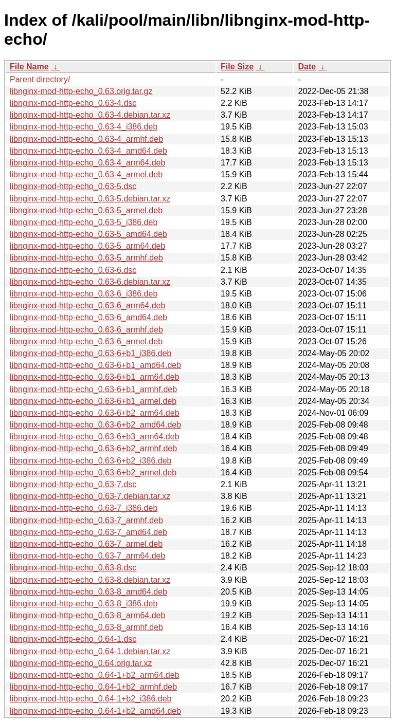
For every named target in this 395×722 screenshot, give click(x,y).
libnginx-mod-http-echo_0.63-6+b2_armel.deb (93, 472)
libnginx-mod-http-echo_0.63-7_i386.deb (83, 508)
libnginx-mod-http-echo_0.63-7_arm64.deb (87, 555)
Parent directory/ (40, 79)
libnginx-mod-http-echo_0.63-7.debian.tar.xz (90, 496)
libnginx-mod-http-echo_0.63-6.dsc (73, 270)
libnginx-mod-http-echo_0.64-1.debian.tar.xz (90, 651)
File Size (237, 66)
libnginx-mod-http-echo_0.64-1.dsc (73, 639)
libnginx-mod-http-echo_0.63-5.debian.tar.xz (90, 198)
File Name (29, 66)
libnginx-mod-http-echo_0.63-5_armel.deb (86, 210)
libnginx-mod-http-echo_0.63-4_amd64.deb (88, 150)
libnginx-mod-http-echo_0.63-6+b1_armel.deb (93, 401)
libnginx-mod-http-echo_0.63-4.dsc (73, 103)
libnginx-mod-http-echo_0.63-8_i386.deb (83, 603)
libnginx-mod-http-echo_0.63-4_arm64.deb (87, 162)
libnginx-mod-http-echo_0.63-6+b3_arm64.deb (94, 436)
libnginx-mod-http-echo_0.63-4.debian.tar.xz (90, 114)
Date (307, 66)
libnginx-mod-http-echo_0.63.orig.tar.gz (81, 91)
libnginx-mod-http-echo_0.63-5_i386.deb (83, 222)
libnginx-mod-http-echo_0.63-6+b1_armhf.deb (93, 389)
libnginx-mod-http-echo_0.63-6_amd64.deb (88, 317)
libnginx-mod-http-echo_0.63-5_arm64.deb (87, 246)
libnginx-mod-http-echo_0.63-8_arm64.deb (87, 615)
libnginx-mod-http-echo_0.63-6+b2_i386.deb (90, 460)
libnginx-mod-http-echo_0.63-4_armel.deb (86, 174)
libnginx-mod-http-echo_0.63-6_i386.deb (83, 293)
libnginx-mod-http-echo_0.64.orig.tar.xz (81, 663)
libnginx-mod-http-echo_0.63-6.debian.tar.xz (90, 281)
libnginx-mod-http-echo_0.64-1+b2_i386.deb (90, 698)
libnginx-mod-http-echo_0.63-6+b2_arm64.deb (94, 413)
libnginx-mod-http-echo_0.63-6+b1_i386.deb (90, 353)
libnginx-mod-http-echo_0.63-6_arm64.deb (87, 305)
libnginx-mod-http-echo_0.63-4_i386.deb (83, 126)
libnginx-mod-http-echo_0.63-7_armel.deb (86, 544)
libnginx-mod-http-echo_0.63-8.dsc (73, 567)
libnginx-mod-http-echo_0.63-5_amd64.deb (88, 234)
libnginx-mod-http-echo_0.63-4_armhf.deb (86, 139)
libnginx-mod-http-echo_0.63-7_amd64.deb (88, 532)
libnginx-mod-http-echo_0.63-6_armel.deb (86, 341)
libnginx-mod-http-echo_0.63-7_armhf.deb (86, 520)
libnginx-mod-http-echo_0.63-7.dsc (73, 484)
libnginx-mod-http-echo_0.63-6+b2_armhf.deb (93, 448)
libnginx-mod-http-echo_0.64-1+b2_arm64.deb (94, 675)
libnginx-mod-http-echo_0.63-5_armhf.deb (86, 257)
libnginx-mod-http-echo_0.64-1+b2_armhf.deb (93, 686)
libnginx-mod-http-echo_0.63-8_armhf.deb (86, 627)
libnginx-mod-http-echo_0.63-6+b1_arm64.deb (94, 377)
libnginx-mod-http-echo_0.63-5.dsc (73, 186)
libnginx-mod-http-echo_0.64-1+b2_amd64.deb (95, 711)
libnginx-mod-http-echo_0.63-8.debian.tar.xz (90, 580)
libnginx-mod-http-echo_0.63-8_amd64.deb (88, 591)
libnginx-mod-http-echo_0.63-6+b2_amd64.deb (95, 424)
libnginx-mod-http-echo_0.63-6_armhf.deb (86, 329)
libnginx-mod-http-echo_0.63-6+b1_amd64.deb (95, 365)
